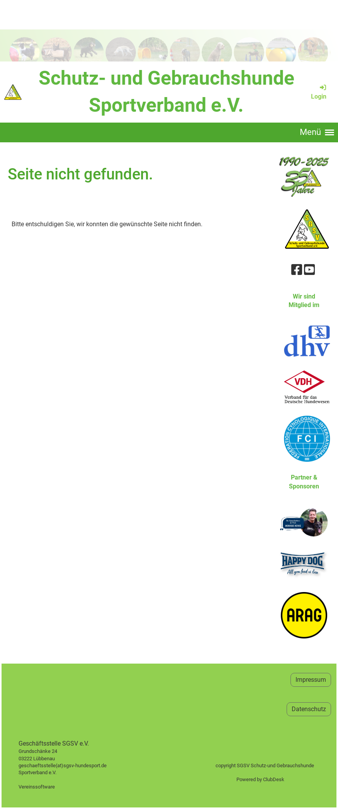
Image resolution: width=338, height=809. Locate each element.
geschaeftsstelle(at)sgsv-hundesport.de (71, 765)
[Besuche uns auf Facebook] (296, 270)
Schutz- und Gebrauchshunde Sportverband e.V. (166, 91)
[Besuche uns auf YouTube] (309, 270)
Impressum (311, 679)
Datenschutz (309, 709)
